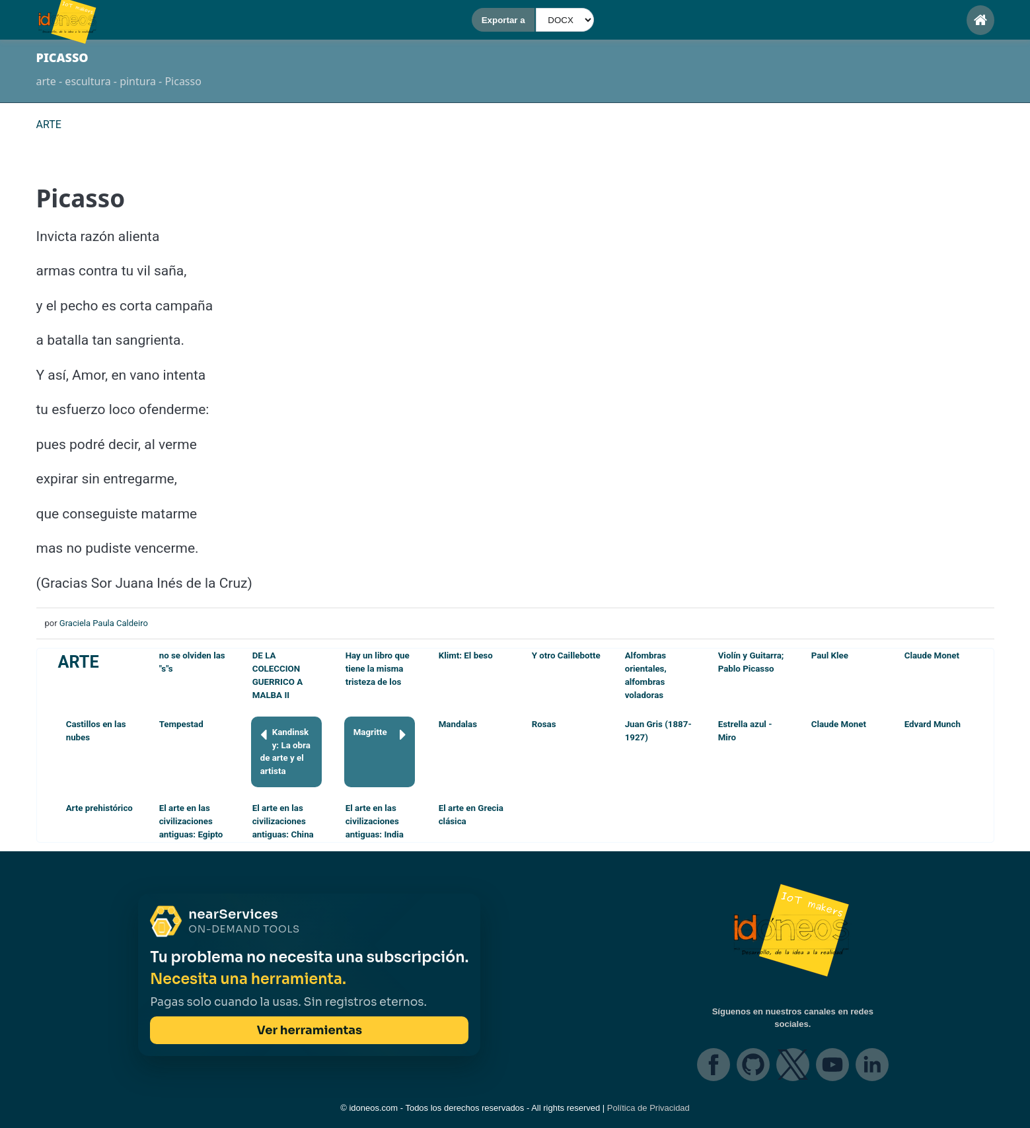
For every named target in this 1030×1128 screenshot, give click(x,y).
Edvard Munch (932, 724)
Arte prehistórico (99, 808)
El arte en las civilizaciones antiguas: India (375, 821)
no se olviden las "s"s (192, 662)
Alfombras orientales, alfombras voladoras (646, 675)
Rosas (544, 724)
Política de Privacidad (648, 1108)
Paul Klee (829, 655)
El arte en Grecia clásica (471, 814)
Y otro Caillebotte (566, 655)
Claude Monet (931, 655)
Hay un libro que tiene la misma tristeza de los (378, 669)
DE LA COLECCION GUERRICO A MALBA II (277, 675)
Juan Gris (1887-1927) (658, 730)
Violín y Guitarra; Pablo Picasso (751, 662)
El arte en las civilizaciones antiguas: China (283, 821)
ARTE (78, 662)
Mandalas (458, 724)
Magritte (379, 735)
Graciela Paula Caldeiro (103, 623)
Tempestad (181, 724)
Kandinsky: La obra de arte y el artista (285, 751)
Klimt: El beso (466, 655)
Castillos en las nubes (96, 730)
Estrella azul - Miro (745, 730)
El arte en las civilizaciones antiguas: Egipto (191, 821)
